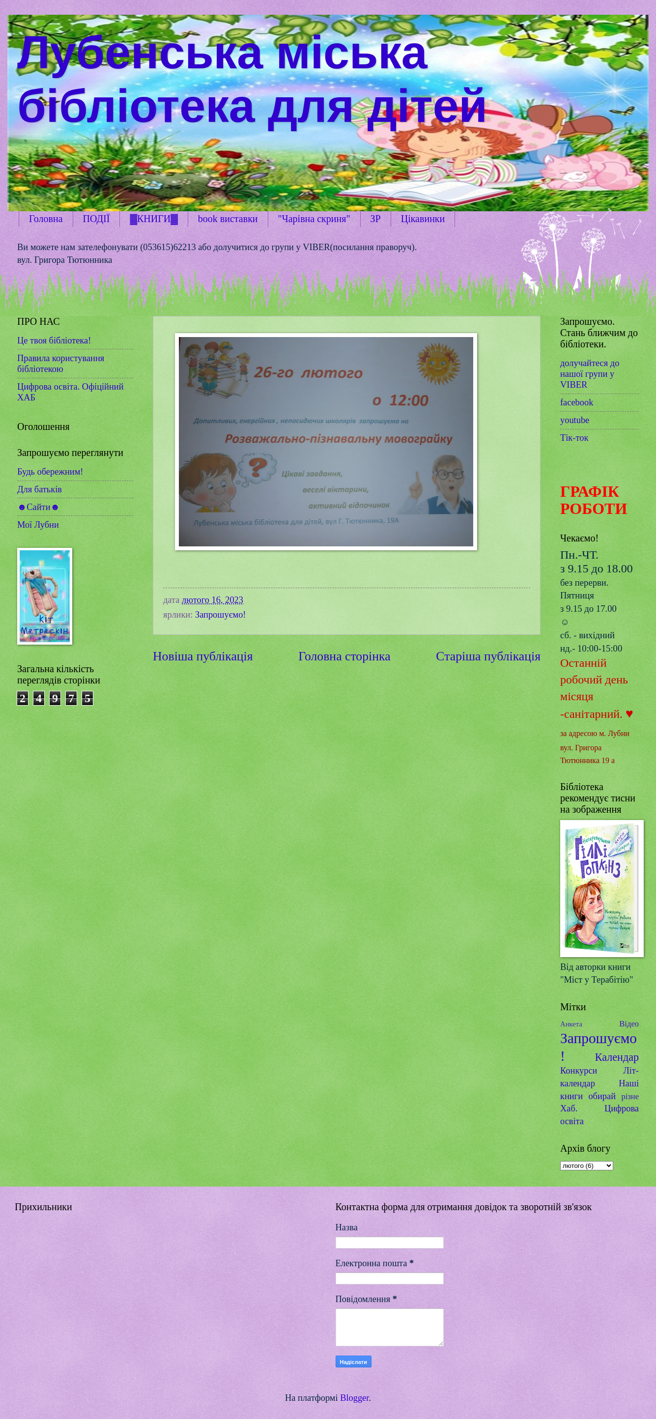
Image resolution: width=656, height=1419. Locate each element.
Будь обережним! (50, 472)
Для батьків (39, 489)
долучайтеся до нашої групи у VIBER (589, 374)
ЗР (376, 218)
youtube (574, 420)
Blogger (354, 1398)
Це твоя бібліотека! (54, 340)
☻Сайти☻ (38, 507)
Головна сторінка (344, 656)
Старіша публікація (488, 656)
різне (630, 1096)
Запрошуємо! (220, 615)
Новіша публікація (203, 656)
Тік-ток (574, 438)
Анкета (571, 1024)
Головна (46, 218)
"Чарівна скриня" (314, 218)
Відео (629, 1023)
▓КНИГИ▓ (153, 218)
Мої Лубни (38, 525)
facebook (576, 402)
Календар (617, 1057)
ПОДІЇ (96, 218)
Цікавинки (423, 218)
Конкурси (578, 1071)
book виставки (228, 218)
